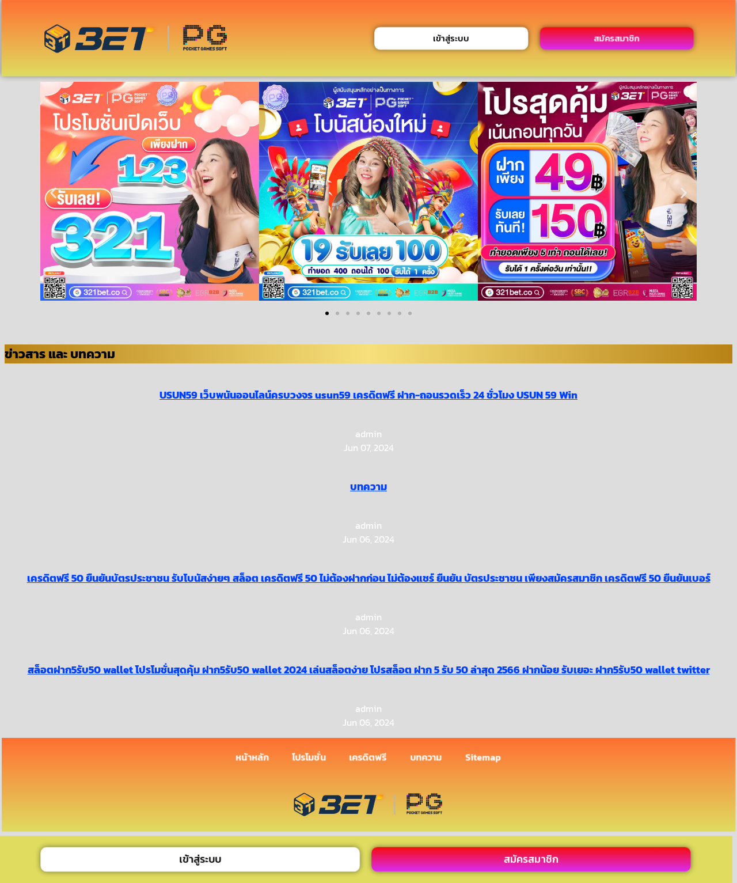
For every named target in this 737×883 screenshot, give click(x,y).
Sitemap (483, 757)
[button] (53, 193)
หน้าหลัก (252, 757)
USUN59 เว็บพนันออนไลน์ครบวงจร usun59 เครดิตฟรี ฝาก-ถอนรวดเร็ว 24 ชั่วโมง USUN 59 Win (368, 395)
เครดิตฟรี (368, 757)
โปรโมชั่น (308, 757)
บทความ (368, 486)
